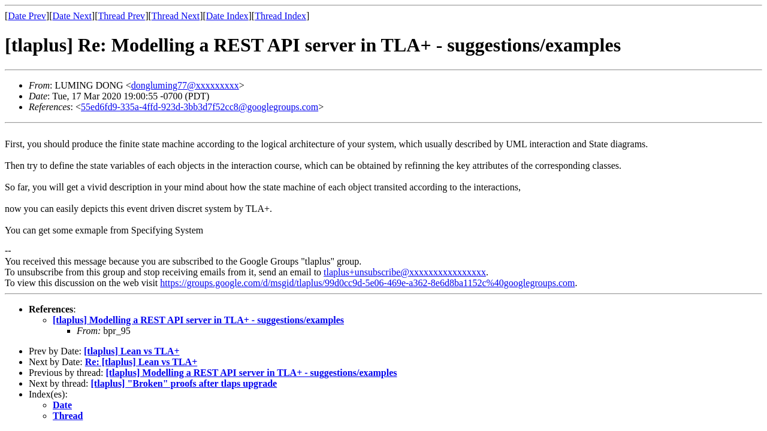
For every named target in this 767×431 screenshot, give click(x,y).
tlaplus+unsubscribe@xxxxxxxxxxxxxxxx (405, 272)
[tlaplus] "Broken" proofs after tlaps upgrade (184, 383)
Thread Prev (121, 16)
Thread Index (280, 16)
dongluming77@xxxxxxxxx (185, 85)
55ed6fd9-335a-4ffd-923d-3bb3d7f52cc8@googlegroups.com (199, 107)
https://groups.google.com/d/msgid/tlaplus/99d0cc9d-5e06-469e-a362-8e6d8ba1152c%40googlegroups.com (367, 283)
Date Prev (27, 16)
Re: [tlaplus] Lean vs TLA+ (141, 362)
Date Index (227, 16)
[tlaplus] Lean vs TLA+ (132, 351)
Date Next (72, 16)
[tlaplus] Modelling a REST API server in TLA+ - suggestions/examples (198, 320)
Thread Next (176, 16)
